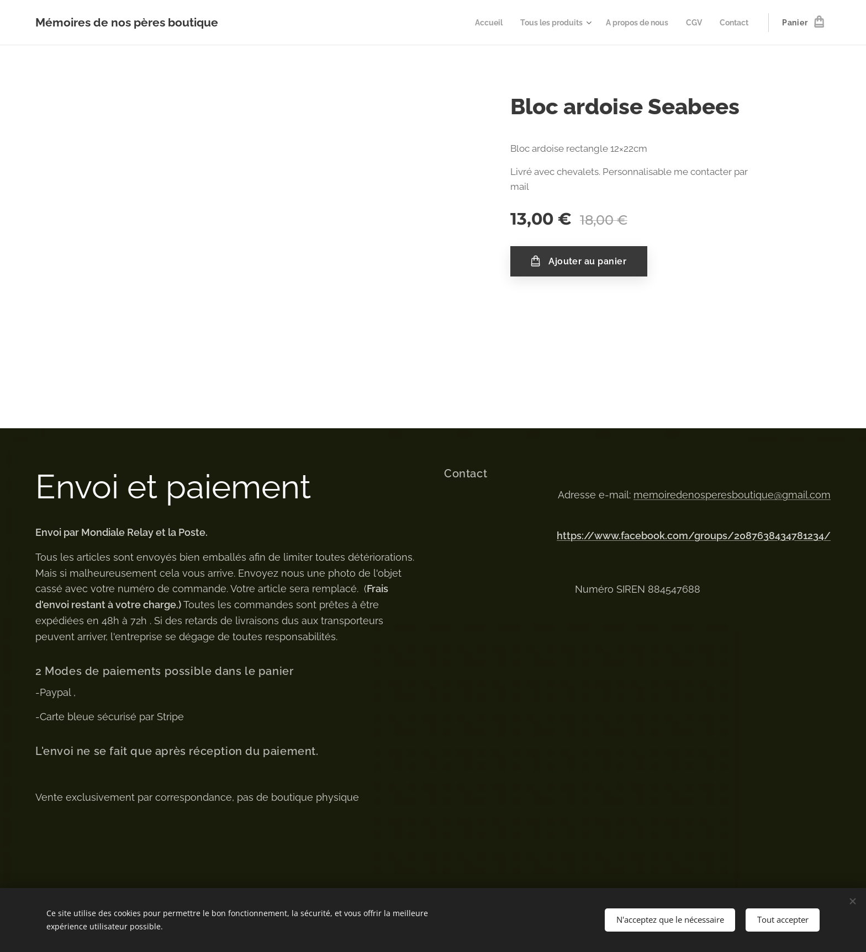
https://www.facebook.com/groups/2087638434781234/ (694, 535)
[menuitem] (474, 22)
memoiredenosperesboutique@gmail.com (732, 495)
